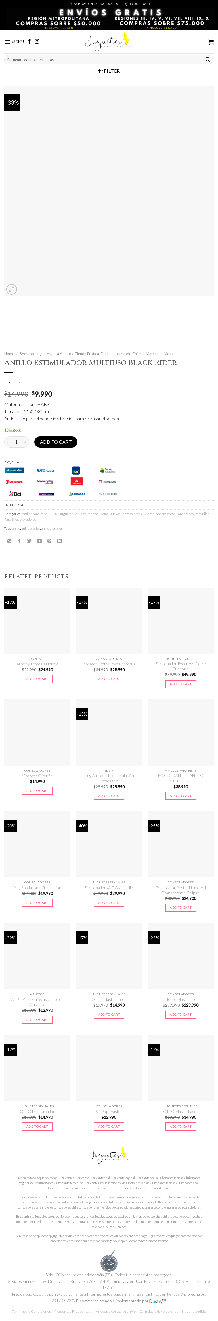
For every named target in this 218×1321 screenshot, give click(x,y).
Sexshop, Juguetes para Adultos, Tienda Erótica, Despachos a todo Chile (80, 354)
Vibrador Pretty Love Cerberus (108, 663)
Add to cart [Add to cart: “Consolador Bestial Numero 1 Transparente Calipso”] (181, 908)
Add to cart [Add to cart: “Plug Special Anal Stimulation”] (37, 902)
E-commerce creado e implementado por (121, 1300)
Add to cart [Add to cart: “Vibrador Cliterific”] (37, 791)
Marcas (152, 354)
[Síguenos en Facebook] (30, 42)
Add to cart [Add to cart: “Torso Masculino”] (181, 1015)
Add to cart (56, 441)
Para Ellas (202, 514)
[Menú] (14, 42)
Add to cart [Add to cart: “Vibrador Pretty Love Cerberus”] (109, 679)
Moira (169, 354)
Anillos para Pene (34, 514)
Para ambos (185, 514)
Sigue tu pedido (194, 1312)
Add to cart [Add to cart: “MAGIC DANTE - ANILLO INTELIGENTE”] (181, 796)
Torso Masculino (180, 999)
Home (9, 354)
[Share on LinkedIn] (59, 541)
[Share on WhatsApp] (9, 541)
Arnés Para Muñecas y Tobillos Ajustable (37, 1002)
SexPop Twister (109, 1111)
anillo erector (30, 528)
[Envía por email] (39, 541)
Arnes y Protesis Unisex (37, 663)
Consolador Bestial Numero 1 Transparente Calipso (180, 890)
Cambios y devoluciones (158, 1312)
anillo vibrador (51, 528)
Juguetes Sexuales (72, 514)
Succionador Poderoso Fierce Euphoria (181, 666)
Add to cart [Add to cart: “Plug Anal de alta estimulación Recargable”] (109, 796)
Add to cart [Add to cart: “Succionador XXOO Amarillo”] (109, 902)
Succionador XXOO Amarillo (109, 887)
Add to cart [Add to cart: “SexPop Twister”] (109, 1126)
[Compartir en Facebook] (19, 541)
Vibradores (28, 520)
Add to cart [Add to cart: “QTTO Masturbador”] (109, 1015)
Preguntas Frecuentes (72, 1312)
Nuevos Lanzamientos (125, 514)
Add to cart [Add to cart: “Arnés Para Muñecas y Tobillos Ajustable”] (37, 1019)
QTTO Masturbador (108, 999)
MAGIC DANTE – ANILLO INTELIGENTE (181, 778)
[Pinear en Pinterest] (49, 541)
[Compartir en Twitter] (29, 541)
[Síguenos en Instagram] (38, 42)
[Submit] (208, 60)
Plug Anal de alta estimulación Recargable (109, 778)
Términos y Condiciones (31, 1312)
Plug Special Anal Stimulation (37, 887)
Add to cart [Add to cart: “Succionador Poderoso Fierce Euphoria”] (181, 684)
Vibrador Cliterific (37, 776)
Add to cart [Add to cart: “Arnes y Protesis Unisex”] (37, 679)
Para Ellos (11, 520)
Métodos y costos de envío (115, 1312)
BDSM (53, 514)
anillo (16, 528)
